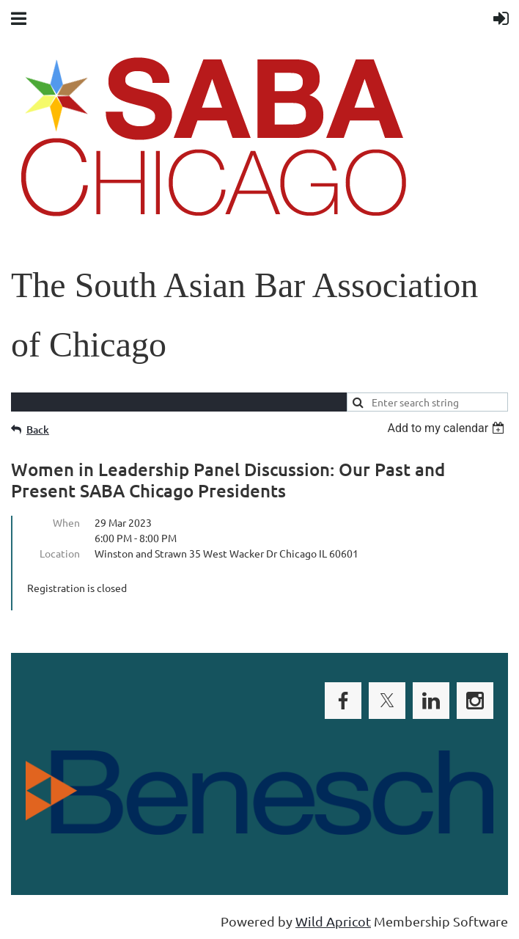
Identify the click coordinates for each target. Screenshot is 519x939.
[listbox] (447, 428)
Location (60, 553)
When (66, 522)
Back (37, 429)
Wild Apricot (333, 921)
